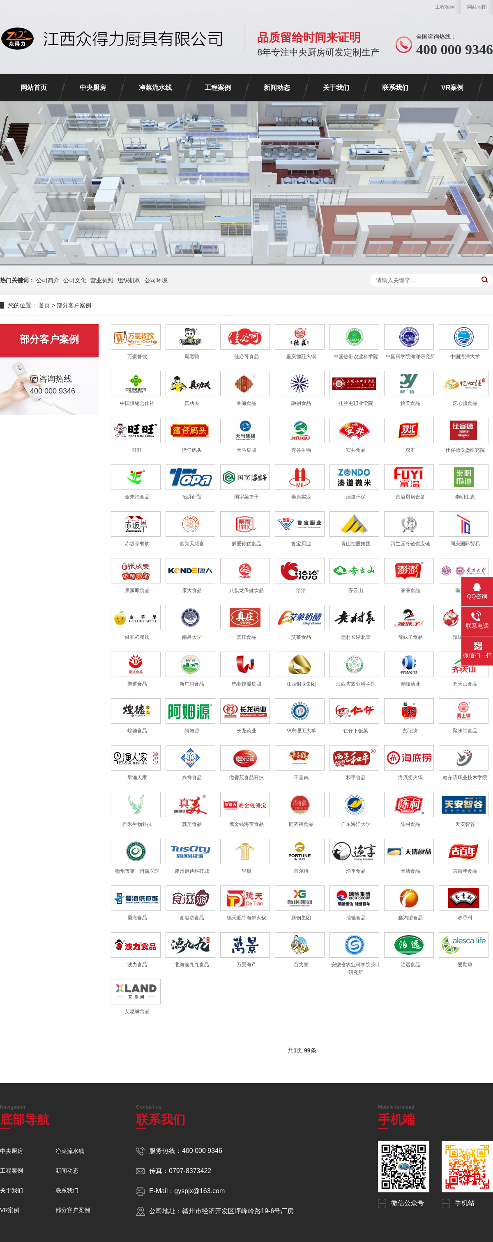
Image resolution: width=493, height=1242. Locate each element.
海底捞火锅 (410, 777)
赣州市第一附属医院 (137, 871)
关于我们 (336, 87)
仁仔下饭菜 (355, 731)
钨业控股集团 (246, 684)
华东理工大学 (301, 731)
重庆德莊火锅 (301, 356)
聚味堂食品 (465, 731)
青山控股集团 (356, 544)
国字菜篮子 (246, 497)
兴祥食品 (192, 777)
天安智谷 (465, 824)
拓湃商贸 (192, 497)
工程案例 (445, 7)
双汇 (410, 450)
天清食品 (410, 871)
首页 (44, 305)
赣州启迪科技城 (192, 871)
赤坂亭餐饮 (137, 544)
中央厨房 (93, 87)
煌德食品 (137, 731)
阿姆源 (191, 731)
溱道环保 (356, 497)
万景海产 (246, 965)
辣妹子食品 (410, 637)
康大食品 (192, 590)
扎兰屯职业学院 (356, 403)
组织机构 (129, 280)
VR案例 (452, 87)
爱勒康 (465, 965)
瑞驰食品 (356, 918)
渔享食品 (356, 871)
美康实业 (301, 497)
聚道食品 (137, 684)
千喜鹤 (301, 777)
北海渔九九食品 (192, 965)
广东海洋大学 (356, 824)
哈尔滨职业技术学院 (465, 777)
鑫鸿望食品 (410, 918)
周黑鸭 (191, 356)
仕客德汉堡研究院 (465, 450)
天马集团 (246, 450)
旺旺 (137, 450)
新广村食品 (192, 684)
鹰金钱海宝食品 (246, 824)
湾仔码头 (192, 450)
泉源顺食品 (137, 590)
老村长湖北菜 (356, 637)
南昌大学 (192, 637)
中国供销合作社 (137, 403)
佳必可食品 (246, 356)
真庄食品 (246, 637)
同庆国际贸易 (465, 544)
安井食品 (356, 450)
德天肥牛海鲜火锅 (246, 918)
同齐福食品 (301, 824)
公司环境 (156, 280)
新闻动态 (277, 87)
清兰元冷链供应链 (410, 544)
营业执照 (101, 280)
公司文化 (74, 280)
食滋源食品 (192, 918)
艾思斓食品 (137, 1011)
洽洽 (301, 590)
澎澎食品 (410, 590)
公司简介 (47, 280)
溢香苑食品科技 (246, 777)
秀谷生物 (301, 450)
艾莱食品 (301, 637)
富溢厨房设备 (410, 497)
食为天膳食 (192, 544)
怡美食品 (410, 403)
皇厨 (246, 871)
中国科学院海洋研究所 (410, 356)
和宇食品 (356, 777)
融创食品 (301, 403)
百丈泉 (301, 965)
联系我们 (395, 87)
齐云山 (355, 590)
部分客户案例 (74, 305)
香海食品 (246, 403)
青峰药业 (410, 684)
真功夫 (191, 403)
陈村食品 (410, 824)
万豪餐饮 (137, 356)
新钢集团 (301, 918)
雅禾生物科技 (137, 824)
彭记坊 (410, 731)
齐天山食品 (465, 684)
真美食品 (192, 824)
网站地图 (477, 7)
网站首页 (34, 87)
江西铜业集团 (301, 684)
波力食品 (137, 965)
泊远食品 (410, 965)
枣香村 (465, 918)
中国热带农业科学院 (356, 356)
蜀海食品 (137, 918)
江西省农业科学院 (356, 684)
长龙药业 (246, 731)
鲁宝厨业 (301, 544)
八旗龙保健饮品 (246, 590)
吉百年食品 (465, 871)
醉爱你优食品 (246, 544)
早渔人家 (137, 777)
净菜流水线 (155, 87)
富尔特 (301, 871)
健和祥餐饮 (137, 637)
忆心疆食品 (465, 403)
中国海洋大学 (465, 356)
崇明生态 (465, 497)
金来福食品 (137, 497)
